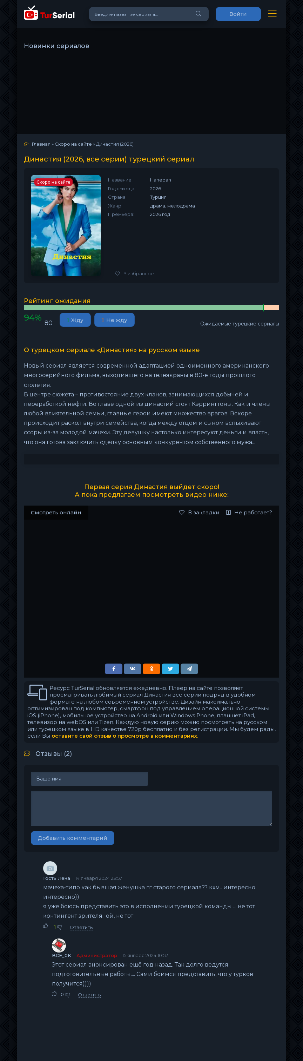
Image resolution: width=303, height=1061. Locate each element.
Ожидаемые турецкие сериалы (239, 324)
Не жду (114, 320)
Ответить (81, 927)
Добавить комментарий (72, 838)
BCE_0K (61, 955)
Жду (75, 320)
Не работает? (249, 512)
